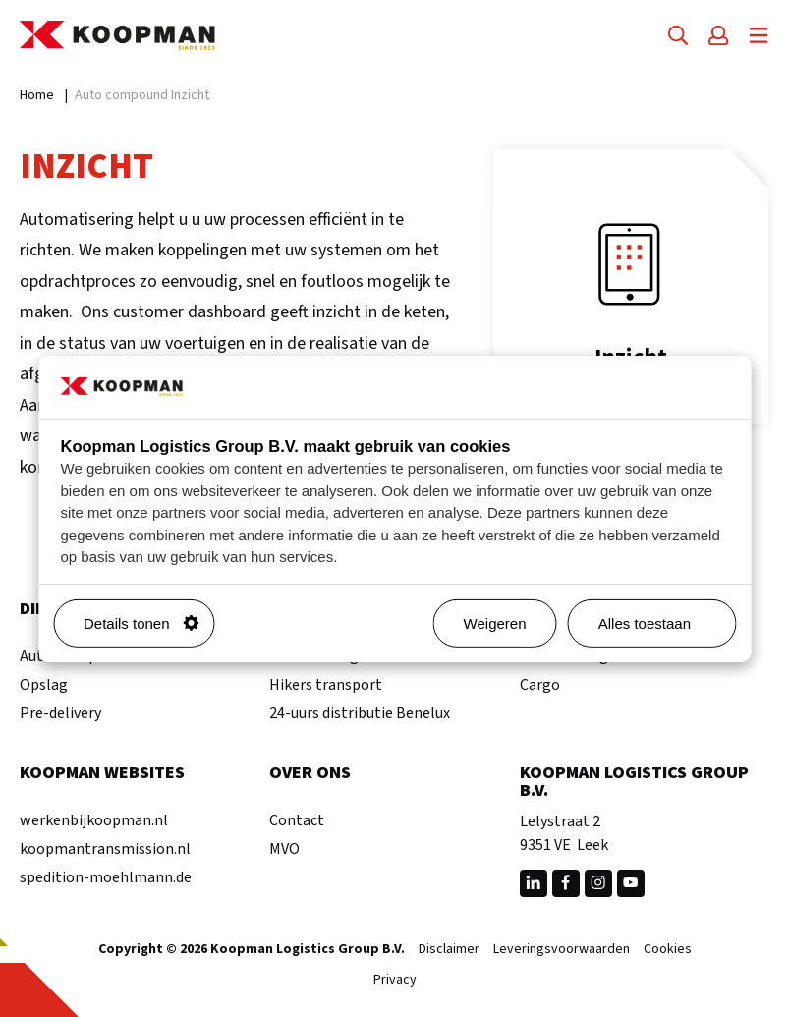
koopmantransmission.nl (105, 849)
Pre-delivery (60, 713)
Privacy (395, 980)
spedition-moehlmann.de (106, 877)
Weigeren (495, 623)
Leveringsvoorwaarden (561, 950)
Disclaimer (449, 950)
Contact (296, 820)
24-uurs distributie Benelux (359, 713)
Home (37, 95)
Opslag (44, 685)
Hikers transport (325, 685)
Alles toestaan (659, 623)
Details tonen (141, 623)
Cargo (540, 685)
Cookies (668, 950)
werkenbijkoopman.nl (94, 820)
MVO (284, 849)
